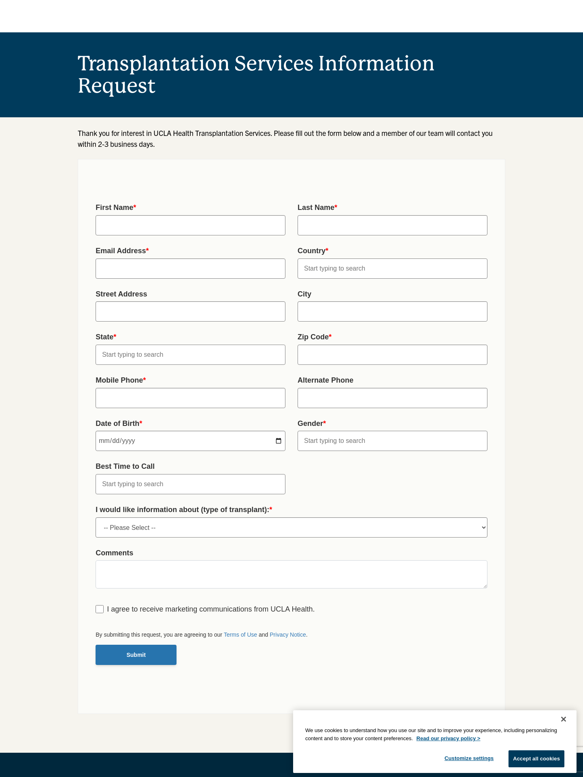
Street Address (121, 294)
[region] (435, 741)
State (106, 337)
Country (313, 251)
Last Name (317, 207)
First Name (116, 207)
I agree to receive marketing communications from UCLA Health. (211, 609)
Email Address (122, 251)
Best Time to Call (125, 466)
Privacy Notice (288, 634)
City (304, 294)
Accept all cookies (536, 759)
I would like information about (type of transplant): (184, 510)
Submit (135, 655)
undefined (291, 527)
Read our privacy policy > (449, 738)
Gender (312, 423)
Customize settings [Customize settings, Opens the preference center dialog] (469, 758)
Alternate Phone (325, 380)
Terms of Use (240, 634)
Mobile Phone (121, 380)
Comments (114, 553)
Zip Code (315, 337)
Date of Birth (119, 423)
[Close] (563, 719)
